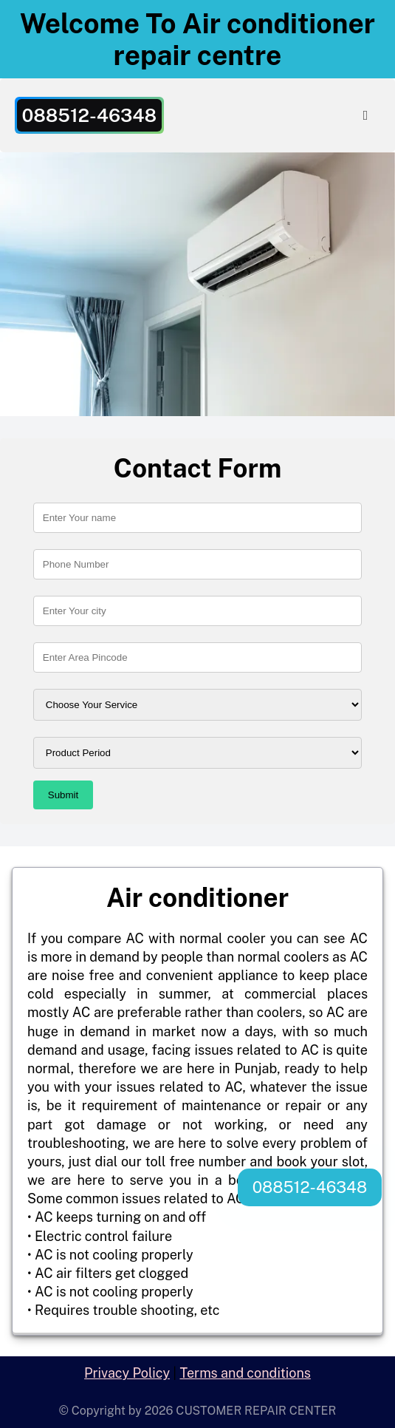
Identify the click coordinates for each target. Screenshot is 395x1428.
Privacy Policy (127, 1373)
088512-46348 (310, 1187)
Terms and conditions (244, 1373)
